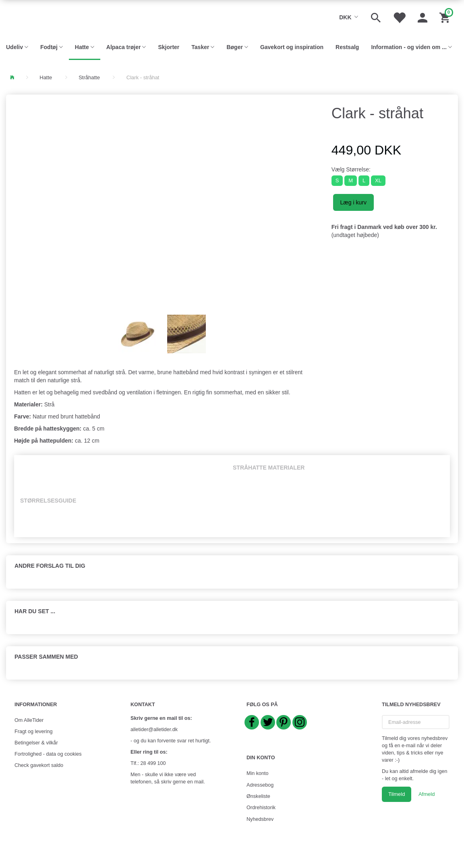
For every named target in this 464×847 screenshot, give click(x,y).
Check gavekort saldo (38, 765)
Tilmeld (396, 794)
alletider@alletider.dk (154, 729)
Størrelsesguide (48, 500)
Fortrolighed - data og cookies (48, 754)
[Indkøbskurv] (445, 17)
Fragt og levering (33, 731)
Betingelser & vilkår (36, 743)
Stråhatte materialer (268, 467)
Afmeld (426, 794)
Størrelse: (351, 169)
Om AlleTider (29, 720)
